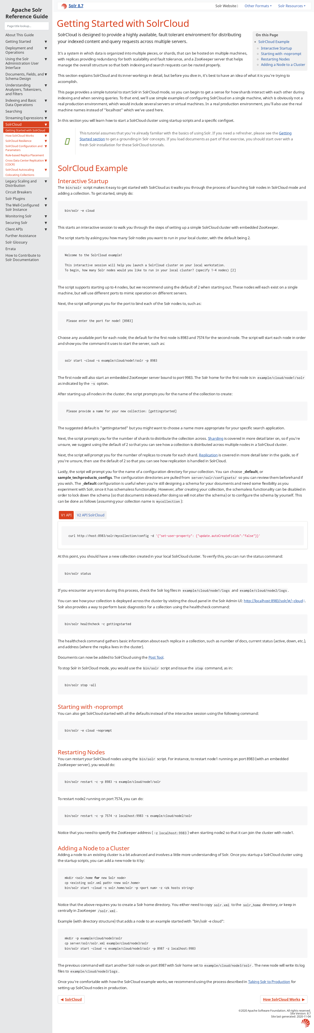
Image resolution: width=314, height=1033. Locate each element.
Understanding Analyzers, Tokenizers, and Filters (26, 89)
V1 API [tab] (66, 515)
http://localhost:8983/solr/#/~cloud (273, 600)
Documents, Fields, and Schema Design (26, 76)
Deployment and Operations (26, 50)
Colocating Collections (19, 175)
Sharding (216, 438)
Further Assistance (20, 235)
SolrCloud (26, 124)
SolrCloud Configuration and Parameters (26, 148)
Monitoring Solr (26, 216)
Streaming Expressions (26, 117)
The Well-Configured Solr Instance (26, 207)
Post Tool (155, 657)
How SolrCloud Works (26, 136)
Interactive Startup (276, 48)
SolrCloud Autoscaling (26, 170)
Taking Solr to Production (269, 981)
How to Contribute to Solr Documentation (23, 257)
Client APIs (26, 229)
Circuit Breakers (18, 192)
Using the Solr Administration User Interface (26, 63)
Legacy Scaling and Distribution (26, 183)
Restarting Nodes (275, 59)
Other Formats (257, 5)
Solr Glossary (16, 242)
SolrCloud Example (273, 41)
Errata (10, 248)
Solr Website (225, 5)
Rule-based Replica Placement (24, 155)
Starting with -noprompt (281, 53)
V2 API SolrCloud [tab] (90, 515)
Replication (208, 454)
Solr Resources (290, 5)
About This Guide (19, 35)
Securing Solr (26, 222)
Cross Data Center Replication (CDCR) (26, 162)
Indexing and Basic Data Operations (26, 102)
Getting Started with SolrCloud (25, 130)
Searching (26, 111)
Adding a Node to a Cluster (283, 64)
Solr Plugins (26, 198)
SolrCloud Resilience (26, 141)
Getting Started (26, 41)
